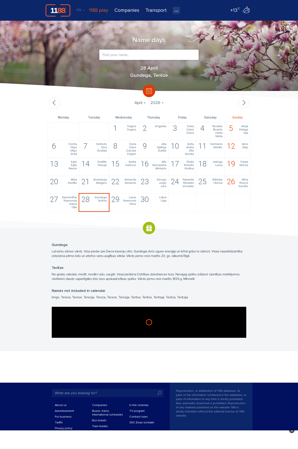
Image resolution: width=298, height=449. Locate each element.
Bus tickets (99, 420)
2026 (156, 102)
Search (159, 393)
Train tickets (100, 426)
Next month (243, 102)
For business (63, 416)
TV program (137, 411)
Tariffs (59, 422)
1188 (58, 10)
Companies (126, 10)
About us (61, 405)
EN (80, 10)
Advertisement (64, 411)
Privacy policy (63, 428)
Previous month (54, 102)
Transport (156, 10)
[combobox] (149, 55)
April (140, 102)
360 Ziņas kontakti (141, 422)
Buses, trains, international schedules (107, 412)
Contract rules (138, 416)
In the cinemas (139, 405)
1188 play (98, 10)
